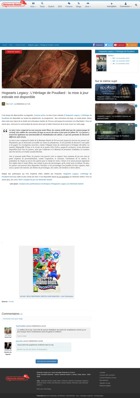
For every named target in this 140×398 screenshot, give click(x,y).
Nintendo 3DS (41, 383)
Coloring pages (98, 396)
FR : (114, 58)
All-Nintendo (61, 396)
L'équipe (102, 372)
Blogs (78, 5)
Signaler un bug (105, 383)
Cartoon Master (66, 383)
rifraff (11, 104)
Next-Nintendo (70, 396)
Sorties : (111, 55)
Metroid (71, 381)
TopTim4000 (20, 326)
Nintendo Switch (20, 45)
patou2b (19, 341)
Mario (59, 381)
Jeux (88, 5)
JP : (114, 63)
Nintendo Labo (77, 383)
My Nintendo (56, 383)
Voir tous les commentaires (46, 361)
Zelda (54, 381)
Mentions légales (105, 385)
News (11, 45)
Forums (69, 5)
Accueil (4, 45)
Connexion (125, 5)
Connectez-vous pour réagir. (13, 319)
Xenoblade (77, 381)
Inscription (111, 5)
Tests (42, 5)
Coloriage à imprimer (86, 396)
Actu (33, 5)
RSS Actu (40, 389)
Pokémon (65, 381)
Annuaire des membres (107, 375)
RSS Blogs (47, 389)
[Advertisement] (70, 26)
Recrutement (104, 380)
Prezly (11, 301)
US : (114, 61)
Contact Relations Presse (108, 378)
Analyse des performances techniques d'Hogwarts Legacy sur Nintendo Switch (51, 184)
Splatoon (85, 381)
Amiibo (49, 383)
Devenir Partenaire (50, 396)
